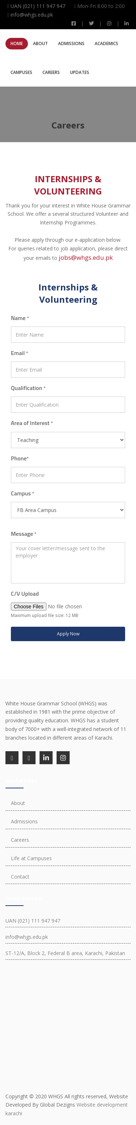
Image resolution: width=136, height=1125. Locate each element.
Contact (20, 876)
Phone (20, 458)
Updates (79, 72)
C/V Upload (25, 593)
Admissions (71, 43)
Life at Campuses (31, 858)
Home (17, 43)
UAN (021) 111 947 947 (38, 6)
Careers (51, 72)
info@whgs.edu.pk (32, 14)
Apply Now (68, 634)
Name (20, 318)
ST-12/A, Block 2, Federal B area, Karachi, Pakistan (65, 953)
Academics (106, 43)
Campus (22, 493)
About (40, 43)
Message (24, 533)
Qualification (28, 388)
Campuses (21, 72)
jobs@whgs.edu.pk (86, 257)
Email (19, 353)
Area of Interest (32, 423)
